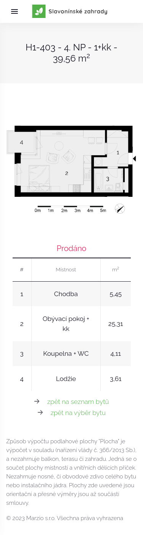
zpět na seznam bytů (78, 401)
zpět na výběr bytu (78, 413)
